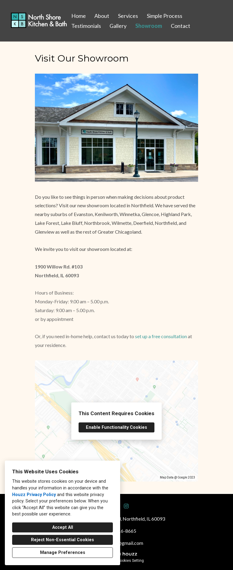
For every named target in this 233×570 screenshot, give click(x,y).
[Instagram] (126, 506)
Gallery (118, 25)
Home (78, 15)
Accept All (62, 527)
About (101, 15)
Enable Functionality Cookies (116, 427)
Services (128, 15)
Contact (180, 25)
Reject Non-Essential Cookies (62, 539)
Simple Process (164, 15)
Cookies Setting (130, 560)
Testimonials (86, 25)
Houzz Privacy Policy (34, 494)
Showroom (148, 25)
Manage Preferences (62, 552)
